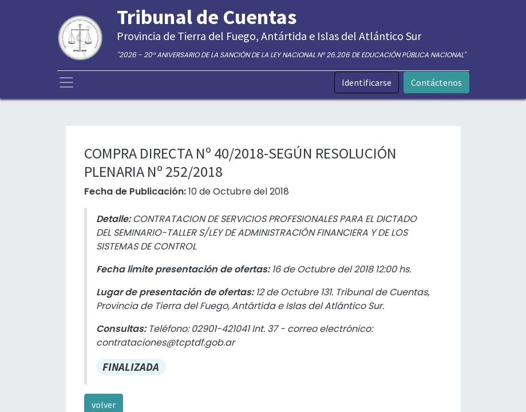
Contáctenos (436, 82)
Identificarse (366, 82)
